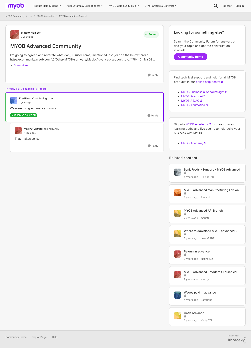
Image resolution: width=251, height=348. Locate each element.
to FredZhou (51, 128)
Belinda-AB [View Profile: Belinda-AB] (207, 176)
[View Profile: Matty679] (177, 315)
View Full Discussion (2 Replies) (26, 88)
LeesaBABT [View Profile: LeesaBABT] (207, 238)
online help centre (208, 82)
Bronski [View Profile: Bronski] (205, 197)
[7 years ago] (191, 218)
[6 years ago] (191, 197)
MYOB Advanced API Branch (203, 210)
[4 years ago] (191, 177)
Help (54, 337)
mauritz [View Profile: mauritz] (205, 217)
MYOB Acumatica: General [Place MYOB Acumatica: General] (73, 16)
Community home (190, 56)
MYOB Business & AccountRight (202, 92)
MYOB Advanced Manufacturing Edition (211, 190)
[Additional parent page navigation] (31, 16)
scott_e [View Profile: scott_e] (205, 279)
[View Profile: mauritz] (177, 213)
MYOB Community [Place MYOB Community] (15, 16)
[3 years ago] (191, 238)
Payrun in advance (197, 251)
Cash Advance (194, 313)
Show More (19, 65)
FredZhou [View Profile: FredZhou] (25, 98)
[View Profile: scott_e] (177, 274)
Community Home (16, 337)
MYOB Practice (191, 96)
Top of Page (39, 337)
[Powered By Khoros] (237, 339)
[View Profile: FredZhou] (13, 100)
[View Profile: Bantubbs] (177, 295)
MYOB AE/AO (190, 100)
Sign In (240, 5)
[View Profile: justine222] (177, 254)
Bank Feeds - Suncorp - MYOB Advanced (212, 169)
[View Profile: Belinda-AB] (177, 172)
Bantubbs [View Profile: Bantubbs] (206, 299)
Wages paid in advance (200, 292)
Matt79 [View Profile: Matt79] (25, 32)
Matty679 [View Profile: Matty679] (206, 320)
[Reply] (153, 75)
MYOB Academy (197, 124)
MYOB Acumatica (193, 105)
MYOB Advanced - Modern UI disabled (210, 272)
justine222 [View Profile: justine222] (207, 258)
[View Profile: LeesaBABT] (177, 233)
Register (227, 5)
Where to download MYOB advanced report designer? (209, 231)
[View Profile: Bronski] (177, 192)
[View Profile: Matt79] (14, 34)
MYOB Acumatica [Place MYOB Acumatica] (46, 16)
